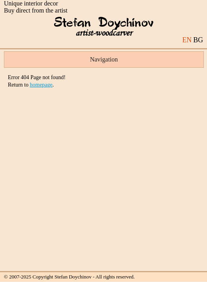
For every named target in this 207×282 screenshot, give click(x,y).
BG (198, 40)
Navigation (104, 59)
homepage (41, 85)
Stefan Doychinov (104, 23)
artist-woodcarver (103, 33)
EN (187, 40)
